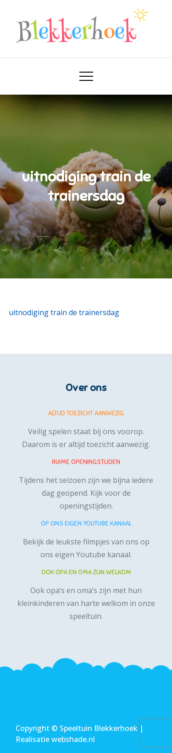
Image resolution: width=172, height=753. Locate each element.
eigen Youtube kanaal (92, 554)
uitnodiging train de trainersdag (64, 312)
